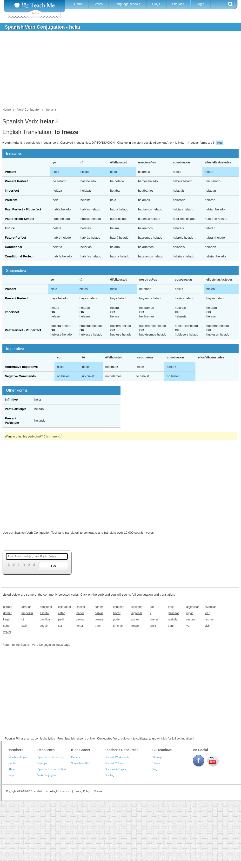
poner (135, 619)
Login (200, 4)
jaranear (173, 613)
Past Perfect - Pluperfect (23, 209)
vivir (207, 625)
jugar (189, 613)
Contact (13, 763)
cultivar (125, 738)
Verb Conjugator (47, 775)
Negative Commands (20, 376)
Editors (156, 763)
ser (60, 625)
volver (7, 632)
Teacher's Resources (121, 750)
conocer (118, 607)
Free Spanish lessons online (76, 738)
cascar (80, 607)
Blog (154, 769)
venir (171, 625)
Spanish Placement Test (51, 769)
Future (9, 228)
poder (117, 619)
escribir (44, 613)
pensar (99, 619)
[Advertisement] (117, 71)
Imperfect (12, 190)
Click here (52, 436)
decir (171, 607)
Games (75, 757)
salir (24, 625)
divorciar (210, 607)
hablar (99, 613)
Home (78, 4)
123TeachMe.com (38, 791)
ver (188, 625)
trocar (135, 625)
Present (10, 172)
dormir (7, 613)
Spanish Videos (114, 763)
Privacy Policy (82, 791)
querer (154, 619)
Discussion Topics (115, 769)
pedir (61, 619)
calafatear (64, 607)
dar (152, 607)
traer (98, 625)
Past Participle (16, 409)
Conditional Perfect (19, 256)
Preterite (11, 200)
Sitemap (156, 757)
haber (80, 613)
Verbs (99, 4)
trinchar (118, 625)
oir (23, 619)
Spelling (109, 775)
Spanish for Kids (80, 763)
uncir (153, 625)
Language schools (127, 4)
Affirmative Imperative (21, 367)
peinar (80, 619)
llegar (6, 619)
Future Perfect (15, 237)
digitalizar (192, 607)
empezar (27, 613)
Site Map (178, 4)
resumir (209, 619)
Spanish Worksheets (117, 757)
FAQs (156, 4)
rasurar (191, 619)
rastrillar (173, 619)
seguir (44, 625)
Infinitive (11, 399)
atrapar (26, 607)
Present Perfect (16, 181)
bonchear (46, 607)
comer (99, 607)
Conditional (13, 247)
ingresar (136, 613)
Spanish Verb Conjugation (37, 644)
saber (7, 625)
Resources (46, 750)
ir (150, 613)
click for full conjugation (176, 738)
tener (79, 625)
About (11, 769)
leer (207, 613)
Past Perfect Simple (19, 219)
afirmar (7, 607)
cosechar (137, 607)
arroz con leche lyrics (41, 738)
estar (61, 613)
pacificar (45, 619)
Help (11, 775)
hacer (116, 613)
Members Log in (17, 757)
